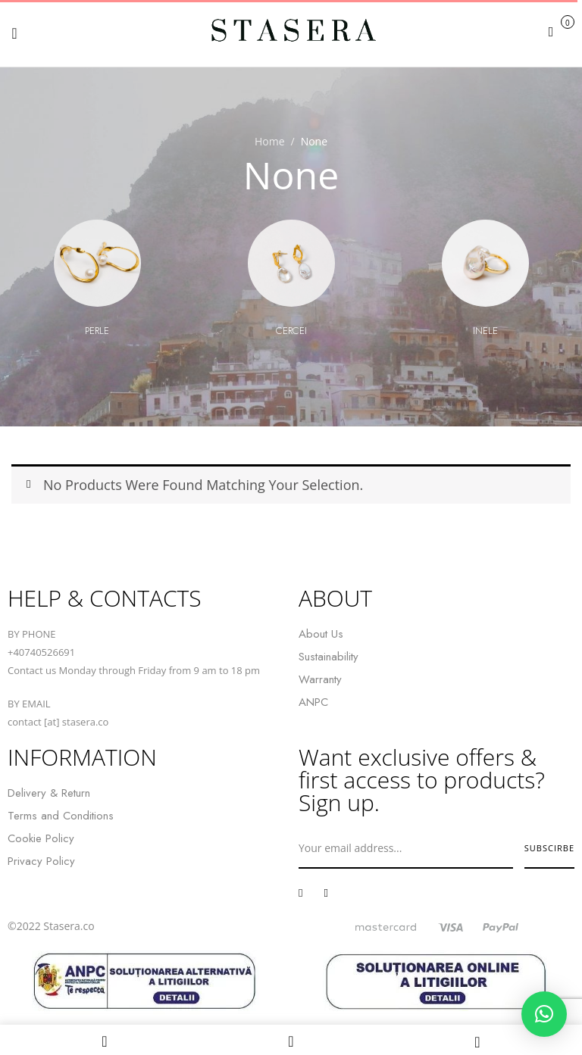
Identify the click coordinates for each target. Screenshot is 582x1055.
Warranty (320, 679)
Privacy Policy (41, 861)
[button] (560, 31)
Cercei (291, 330)
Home (270, 141)
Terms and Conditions (61, 815)
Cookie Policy (41, 838)
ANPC (313, 702)
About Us (321, 634)
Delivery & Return (49, 793)
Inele (485, 330)
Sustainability (328, 656)
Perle (97, 330)
